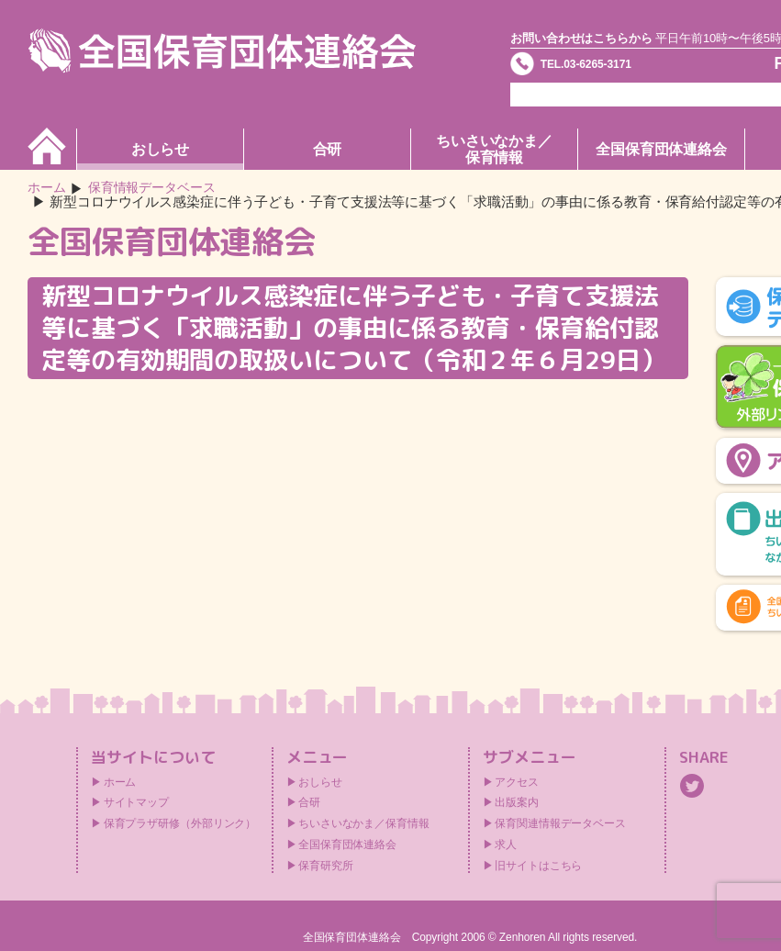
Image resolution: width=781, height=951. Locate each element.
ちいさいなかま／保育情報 (494, 149)
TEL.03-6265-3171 (614, 68)
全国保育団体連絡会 (661, 149)
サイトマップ (136, 804)
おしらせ (160, 149)
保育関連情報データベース (560, 824)
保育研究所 (325, 866)
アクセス (517, 783)
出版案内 (517, 804)
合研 (327, 149)
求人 (506, 845)
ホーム (48, 189)
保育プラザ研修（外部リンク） (180, 824)
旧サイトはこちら (538, 866)
